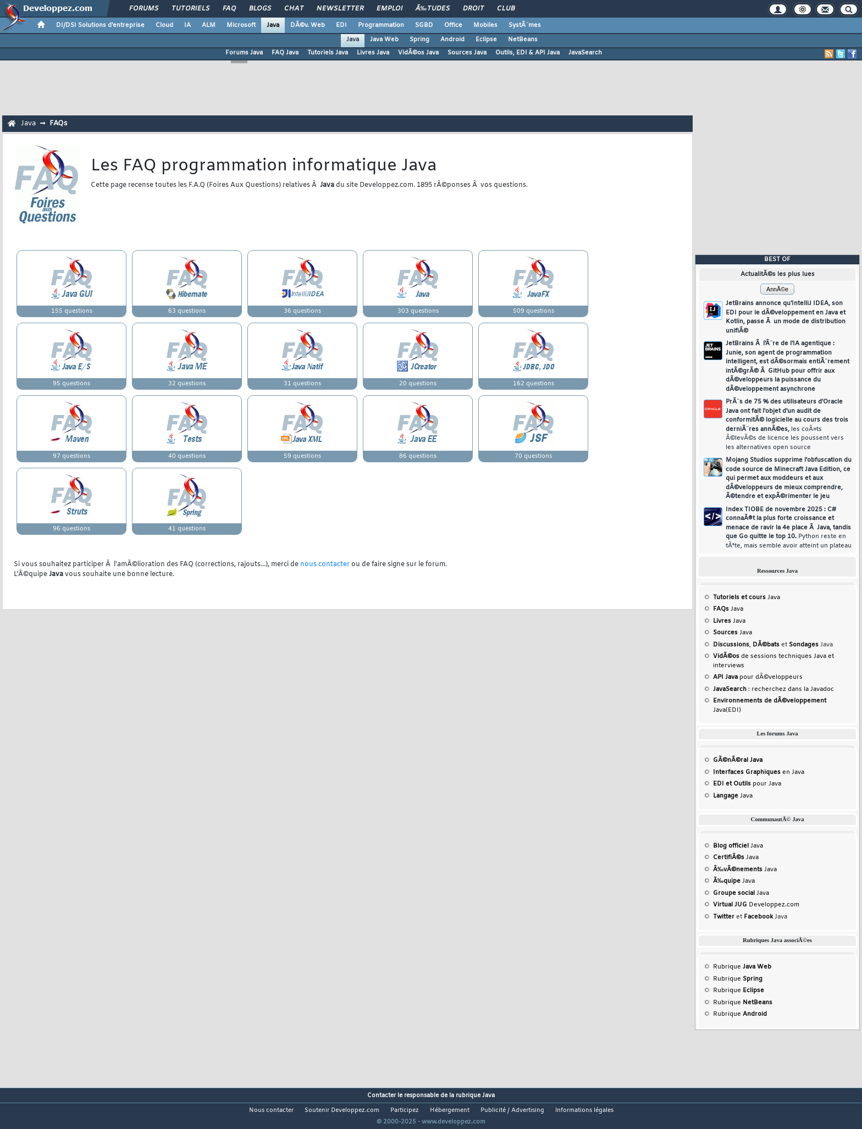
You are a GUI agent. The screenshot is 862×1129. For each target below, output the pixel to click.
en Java (758, 772)
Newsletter (340, 8)
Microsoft (241, 25)
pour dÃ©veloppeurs (758, 677)
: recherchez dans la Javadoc (773, 689)
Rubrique (742, 967)
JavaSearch (585, 53)
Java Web (384, 39)
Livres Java (373, 53)
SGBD (424, 25)
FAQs (58, 123)
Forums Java (244, 53)
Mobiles (485, 25)
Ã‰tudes (433, 8)
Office (453, 25)
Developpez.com (756, 905)
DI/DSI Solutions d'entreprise (100, 25)
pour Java (747, 784)
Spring (419, 39)
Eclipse (486, 39)
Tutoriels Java (327, 53)
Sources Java (467, 53)
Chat (294, 8)
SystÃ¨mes (525, 25)
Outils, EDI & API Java (527, 53)
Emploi (389, 8)
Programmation (381, 25)
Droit (473, 8)
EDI (341, 25)
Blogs (260, 8)
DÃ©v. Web (307, 25)
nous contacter (325, 564)
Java (273, 25)
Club (506, 8)
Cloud (164, 25)
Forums (143, 8)
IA (187, 25)
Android (452, 39)
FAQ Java (285, 53)
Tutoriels (190, 8)
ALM (209, 25)
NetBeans (523, 39)
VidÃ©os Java (418, 53)
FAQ (229, 8)
